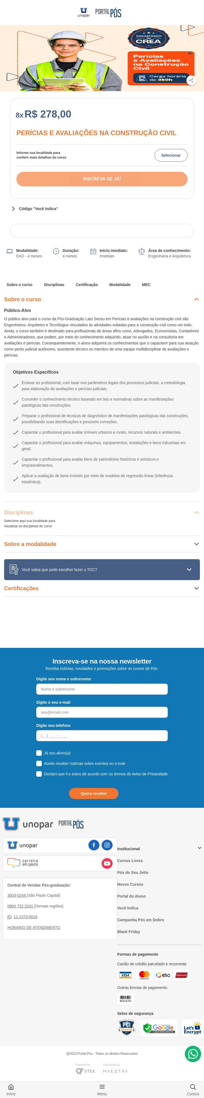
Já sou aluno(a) (57, 753)
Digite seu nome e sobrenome (63, 679)
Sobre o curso (19, 284)
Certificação (87, 284)
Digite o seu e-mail (53, 702)
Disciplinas (54, 284)
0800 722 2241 (20, 906)
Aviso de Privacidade (149, 774)
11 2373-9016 (22, 917)
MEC (146, 284)
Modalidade (119, 284)
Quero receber (94, 793)
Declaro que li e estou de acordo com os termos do (105, 774)
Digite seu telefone (53, 725)
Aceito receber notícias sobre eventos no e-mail (84, 763)
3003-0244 (17, 895)
